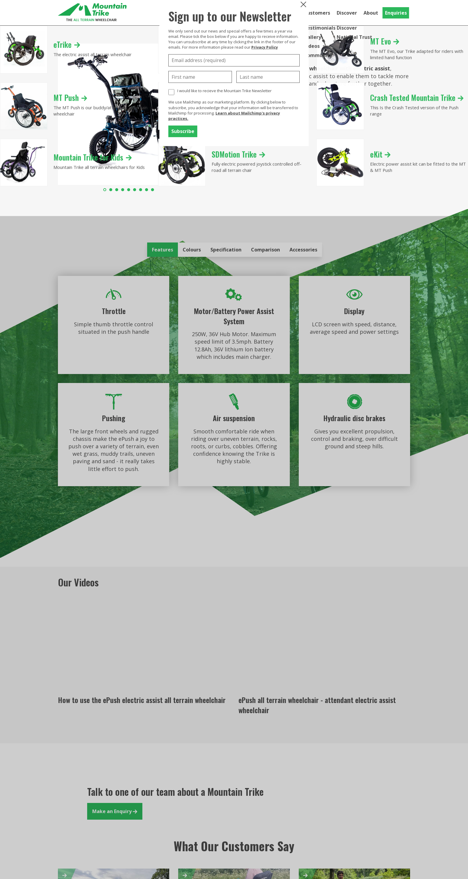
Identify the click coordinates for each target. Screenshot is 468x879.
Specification (225, 249)
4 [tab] (122, 189)
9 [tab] (152, 189)
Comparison (265, 249)
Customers (317, 13)
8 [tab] (146, 189)
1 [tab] (104, 189)
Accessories (303, 249)
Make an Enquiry (114, 811)
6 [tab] (134, 189)
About (371, 13)
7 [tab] (140, 189)
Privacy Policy (264, 47)
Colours (192, 249)
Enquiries (396, 13)
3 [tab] (116, 189)
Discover (347, 13)
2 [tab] (110, 189)
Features (162, 249)
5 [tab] (128, 189)
